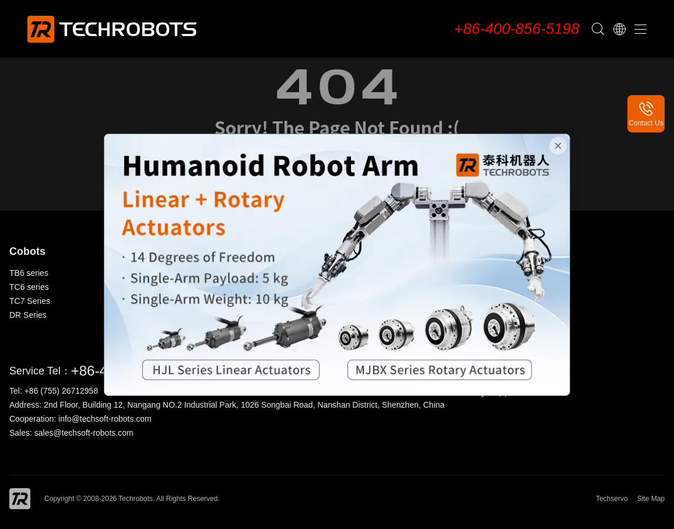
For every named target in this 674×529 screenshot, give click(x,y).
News (511, 287)
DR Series (28, 315)
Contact (515, 301)
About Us (518, 273)
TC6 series (29, 287)
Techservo (612, 499)
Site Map (651, 499)
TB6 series (28, 273)
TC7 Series (29, 301)
